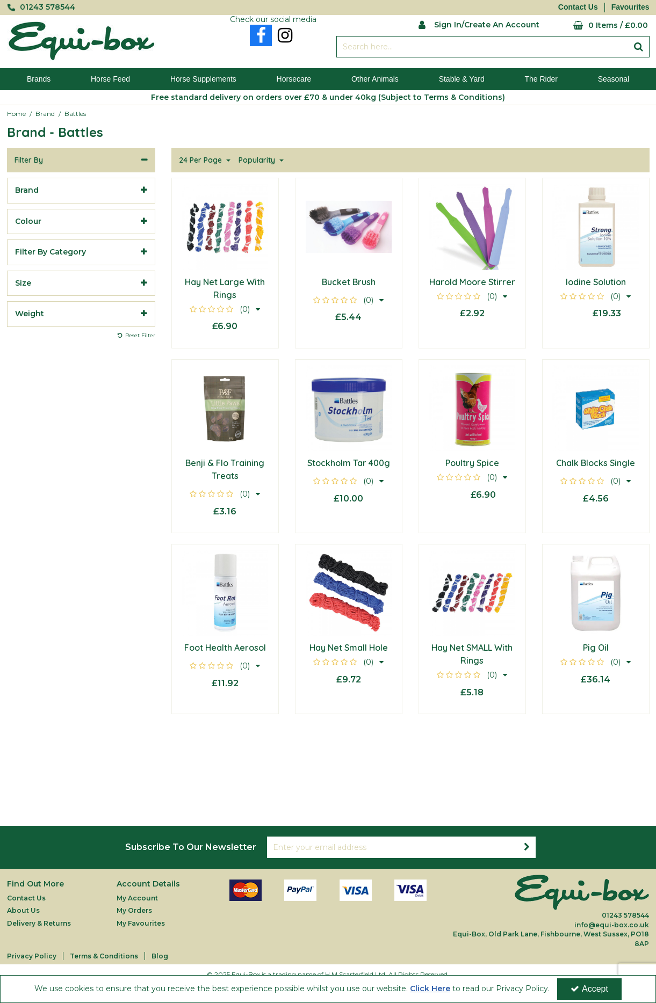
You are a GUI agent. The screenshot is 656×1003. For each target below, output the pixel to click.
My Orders (134, 910)
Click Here (430, 988)
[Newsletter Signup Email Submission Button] (527, 847)
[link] (261, 35)
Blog (160, 956)
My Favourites (141, 923)
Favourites (630, 7)
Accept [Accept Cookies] (589, 988)
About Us (23, 910)
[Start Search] (639, 46)
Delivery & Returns (39, 923)
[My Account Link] (479, 24)
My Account (137, 898)
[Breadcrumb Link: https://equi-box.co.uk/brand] (45, 113)
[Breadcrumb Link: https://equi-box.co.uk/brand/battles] (75, 113)
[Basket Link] (602, 25)
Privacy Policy (31, 956)
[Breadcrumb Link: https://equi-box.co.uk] (16, 113)
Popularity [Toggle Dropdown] (258, 160)
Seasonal (613, 79)
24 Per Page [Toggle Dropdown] (201, 160)
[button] (225, 309)
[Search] (482, 46)
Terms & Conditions (104, 956)
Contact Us (578, 7)
